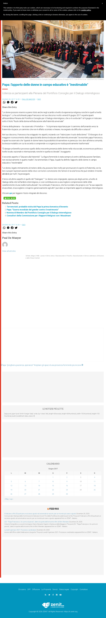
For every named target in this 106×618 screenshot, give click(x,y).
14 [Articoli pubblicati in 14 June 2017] (39, 486)
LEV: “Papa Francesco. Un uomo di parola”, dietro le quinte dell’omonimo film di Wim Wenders (36, 522)
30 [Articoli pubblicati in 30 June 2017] (67, 494)
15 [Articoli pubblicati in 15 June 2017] (53, 486)
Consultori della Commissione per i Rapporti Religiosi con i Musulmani (39, 215)
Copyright (74, 589)
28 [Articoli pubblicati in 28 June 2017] (39, 494)
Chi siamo (22, 589)
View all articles (9, 251)
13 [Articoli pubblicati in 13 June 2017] (25, 486)
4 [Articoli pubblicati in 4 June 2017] (94, 477)
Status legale (64, 589)
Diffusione (36, 589)
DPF (29, 589)
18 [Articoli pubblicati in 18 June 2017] (95, 486)
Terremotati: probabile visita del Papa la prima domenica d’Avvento (37, 207)
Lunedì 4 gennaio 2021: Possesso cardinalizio (20, 530)
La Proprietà (46, 589)
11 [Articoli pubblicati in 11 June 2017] (95, 481)
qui (10, 193)
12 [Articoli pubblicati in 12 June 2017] (11, 486)
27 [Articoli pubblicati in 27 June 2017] (25, 494)
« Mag (6, 499)
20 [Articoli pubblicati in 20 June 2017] (25, 490)
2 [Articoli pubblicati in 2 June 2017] (66, 477)
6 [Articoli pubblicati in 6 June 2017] (25, 481)
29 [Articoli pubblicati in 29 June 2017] (53, 494)
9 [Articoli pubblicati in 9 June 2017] (66, 481)
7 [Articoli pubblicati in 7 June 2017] (39, 481)
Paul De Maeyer (28, 99)
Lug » (11, 499)
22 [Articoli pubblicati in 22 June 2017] (53, 490)
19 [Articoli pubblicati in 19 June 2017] (11, 490)
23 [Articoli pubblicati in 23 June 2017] (67, 490)
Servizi (55, 589)
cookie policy (86, 10)
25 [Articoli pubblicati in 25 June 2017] (95, 490)
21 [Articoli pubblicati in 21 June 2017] (39, 490)
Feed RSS (54, 508)
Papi (39, 99)
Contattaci (84, 589)
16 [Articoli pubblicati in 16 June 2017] (67, 486)
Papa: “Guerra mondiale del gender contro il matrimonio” (33, 209)
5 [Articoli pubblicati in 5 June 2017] (11, 481)
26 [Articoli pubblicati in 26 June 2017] (11, 494)
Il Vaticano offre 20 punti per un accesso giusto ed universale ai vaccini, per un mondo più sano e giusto (40, 514)
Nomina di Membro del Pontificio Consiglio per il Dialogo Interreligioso (39, 212)
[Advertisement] (53, 346)
